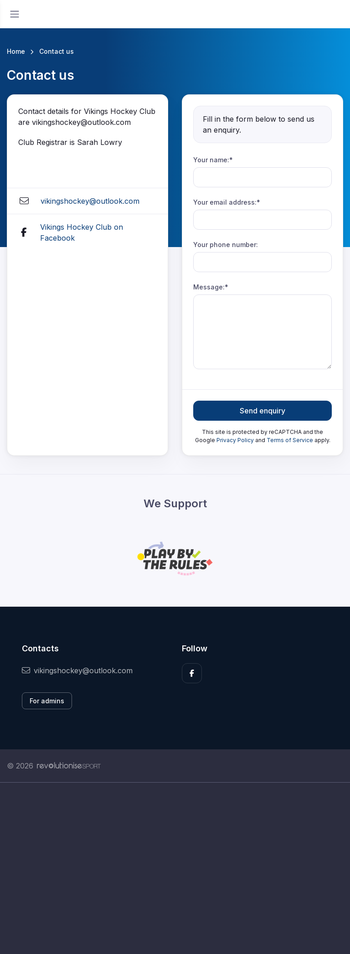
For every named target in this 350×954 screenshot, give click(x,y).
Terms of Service (290, 440)
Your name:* (213, 160)
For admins (47, 701)
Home (16, 51)
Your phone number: (225, 244)
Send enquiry (262, 410)
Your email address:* (226, 202)
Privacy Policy (235, 440)
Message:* (210, 287)
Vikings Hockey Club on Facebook (81, 232)
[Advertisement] (175, 868)
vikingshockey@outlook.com (90, 201)
